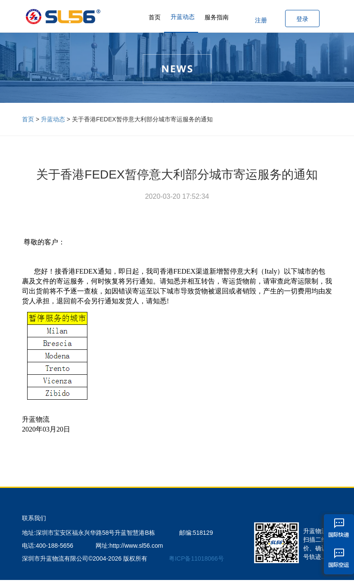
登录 (302, 18)
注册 (261, 20)
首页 (155, 17)
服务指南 (217, 17)
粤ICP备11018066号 (196, 558)
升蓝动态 (183, 16)
